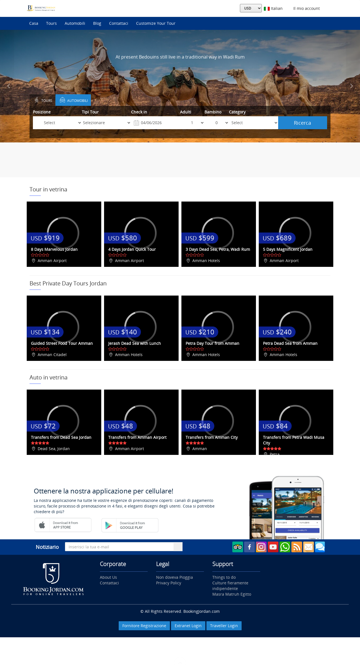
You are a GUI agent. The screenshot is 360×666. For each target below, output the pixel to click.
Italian (273, 8)
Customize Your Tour (156, 23)
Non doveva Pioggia (174, 577)
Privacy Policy (168, 582)
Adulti (185, 112)
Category (237, 112)
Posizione (42, 112)
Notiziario (47, 547)
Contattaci (118, 23)
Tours (51, 23)
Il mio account (305, 8)
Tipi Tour (90, 112)
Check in (139, 112)
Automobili (75, 23)
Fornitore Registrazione (144, 625)
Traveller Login (224, 625)
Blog (97, 23)
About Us (108, 577)
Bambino (212, 112)
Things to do (224, 577)
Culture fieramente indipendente (230, 585)
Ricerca (302, 122)
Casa (33, 23)
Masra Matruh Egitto (231, 594)
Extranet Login (188, 625)
